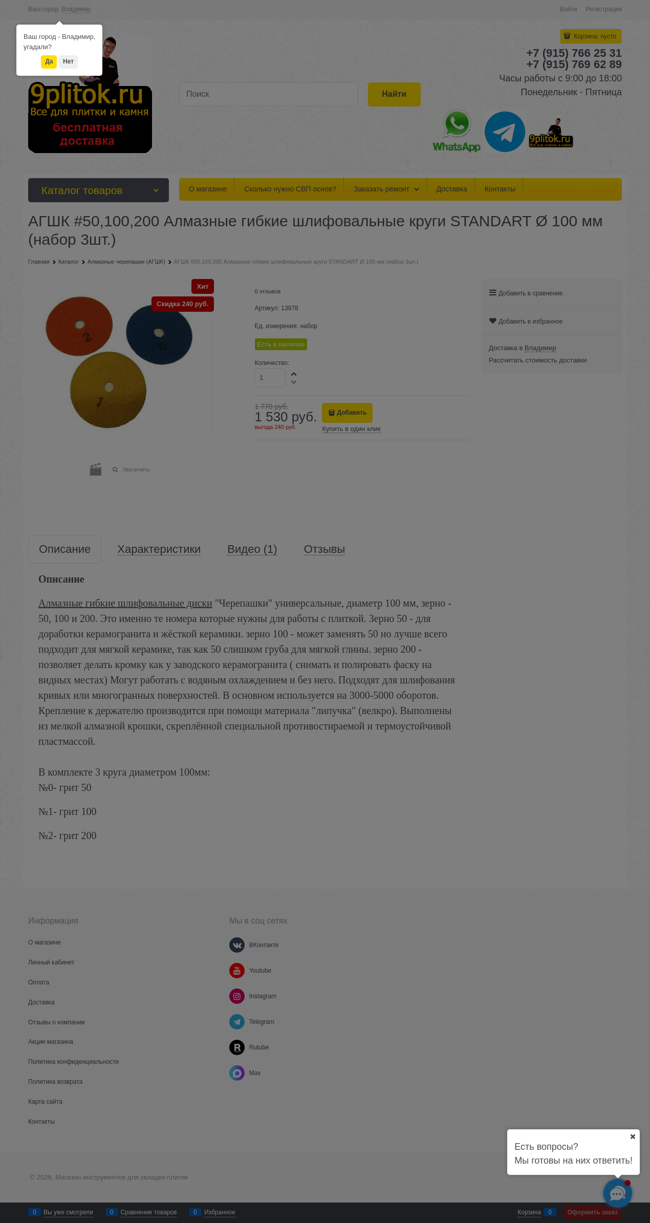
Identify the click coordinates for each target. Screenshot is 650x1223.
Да (49, 61)
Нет (68, 61)
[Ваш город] (632, 1136)
